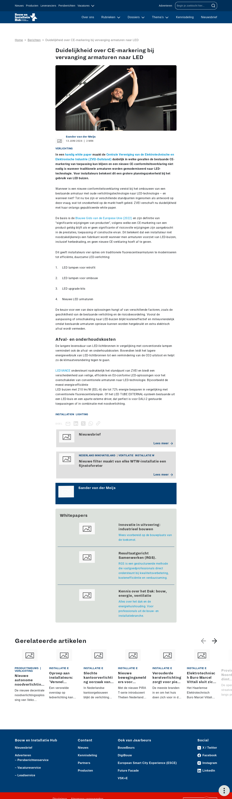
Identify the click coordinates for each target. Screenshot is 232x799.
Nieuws (19, 5)
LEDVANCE (62, 370)
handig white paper (79, 154)
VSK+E (123, 780)
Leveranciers (48, 5)
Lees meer (163, 443)
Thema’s (158, 17)
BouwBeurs (126, 750)
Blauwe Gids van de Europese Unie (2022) (103, 218)
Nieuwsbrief (209, 17)
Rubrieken (108, 17)
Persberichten (67, 5)
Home (19, 40)
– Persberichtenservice (32, 762)
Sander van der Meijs (81, 136)
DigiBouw (125, 758)
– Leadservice (25, 778)
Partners (84, 765)
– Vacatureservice (28, 770)
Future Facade (128, 773)
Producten (32, 5)
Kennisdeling (185, 17)
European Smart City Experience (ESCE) (147, 765)
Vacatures (84, 5)
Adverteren (165, 5)
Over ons (88, 17)
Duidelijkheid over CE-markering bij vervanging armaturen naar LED (92, 40)
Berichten (34, 40)
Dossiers (134, 17)
